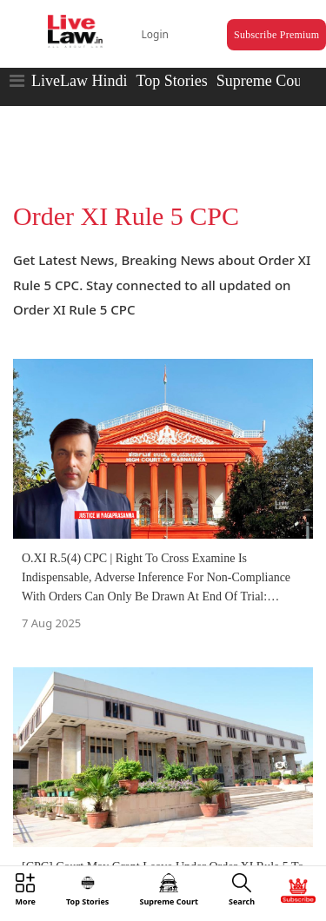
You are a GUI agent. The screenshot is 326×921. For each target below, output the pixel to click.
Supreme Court (264, 80)
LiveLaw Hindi (79, 80)
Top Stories (171, 80)
